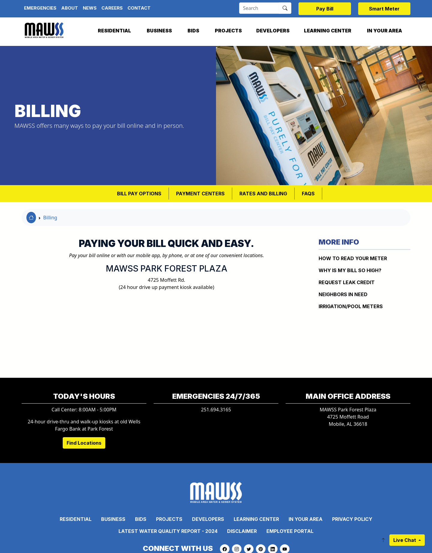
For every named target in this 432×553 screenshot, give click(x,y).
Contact (139, 8)
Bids (193, 31)
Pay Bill (324, 9)
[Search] (259, 8)
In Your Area (384, 31)
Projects (228, 31)
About (69, 8)
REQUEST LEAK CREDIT (347, 282)
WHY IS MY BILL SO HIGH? (350, 270)
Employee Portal (290, 531)
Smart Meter (384, 9)
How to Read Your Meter (353, 258)
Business (159, 31)
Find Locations (84, 443)
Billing (50, 217)
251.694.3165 (216, 409)
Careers (112, 8)
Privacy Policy (352, 519)
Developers (273, 31)
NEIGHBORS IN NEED (343, 294)
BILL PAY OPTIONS (139, 194)
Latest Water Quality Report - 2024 (168, 531)
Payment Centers (200, 194)
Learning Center (327, 31)
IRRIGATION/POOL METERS (351, 306)
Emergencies (40, 8)
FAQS (308, 194)
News (90, 8)
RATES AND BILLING (263, 194)
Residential (114, 31)
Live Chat (405, 540)
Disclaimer (242, 531)
